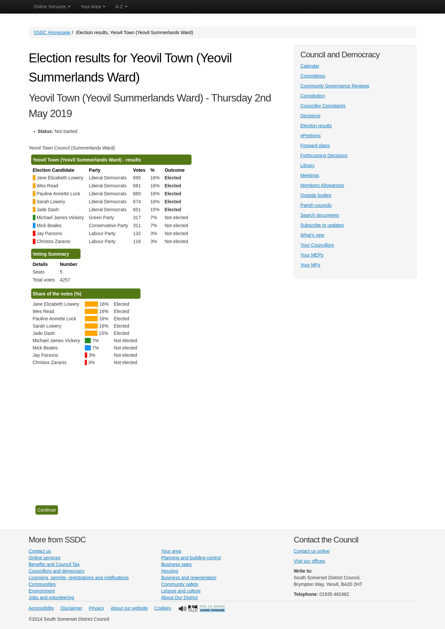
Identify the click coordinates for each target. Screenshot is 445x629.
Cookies (162, 608)
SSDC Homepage (52, 32)
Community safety (179, 584)
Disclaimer (71, 608)
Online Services (52, 6)
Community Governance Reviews (335, 86)
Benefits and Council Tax (54, 564)
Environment (42, 591)
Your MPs (310, 265)
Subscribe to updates (322, 225)
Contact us (40, 551)
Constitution (313, 95)
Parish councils (316, 205)
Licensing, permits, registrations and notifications (79, 577)
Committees (313, 76)
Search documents (320, 215)
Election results (316, 125)
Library (308, 165)
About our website (129, 608)
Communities (42, 584)
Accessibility (41, 608)
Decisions (311, 115)
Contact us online (312, 551)
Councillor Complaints (323, 105)
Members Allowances (322, 185)
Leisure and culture (181, 591)
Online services (45, 557)
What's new (312, 235)
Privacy (96, 608)
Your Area (93, 6)
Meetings (310, 175)
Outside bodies (316, 195)
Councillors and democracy (57, 571)
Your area (171, 551)
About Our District (179, 597)
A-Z (121, 6)
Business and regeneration (189, 577)
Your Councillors (317, 245)
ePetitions (311, 135)
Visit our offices (309, 561)
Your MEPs (312, 255)
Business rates (176, 564)
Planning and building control (191, 557)
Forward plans (315, 145)
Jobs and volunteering (51, 597)
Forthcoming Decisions (324, 155)
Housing (169, 571)
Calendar (310, 66)
